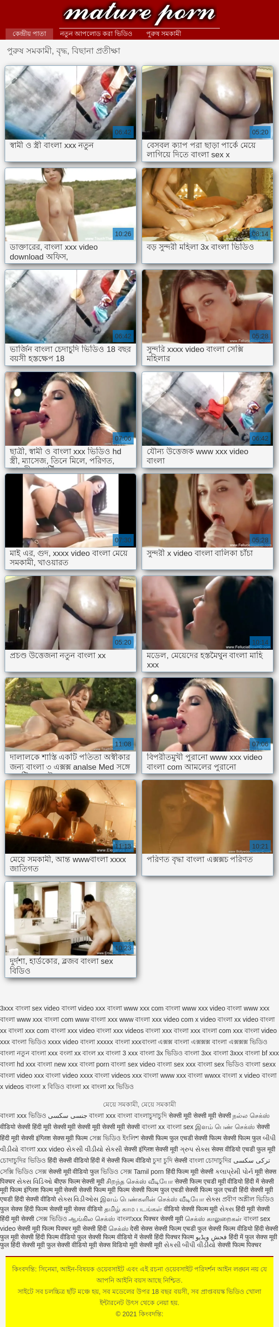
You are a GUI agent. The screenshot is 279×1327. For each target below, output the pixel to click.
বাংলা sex (180, 1126)
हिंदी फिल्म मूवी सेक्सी (190, 1171)
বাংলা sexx (260, 1064)
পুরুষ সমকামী (164, 33)
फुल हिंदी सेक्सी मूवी (22, 1245)
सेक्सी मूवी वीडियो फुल (74, 1171)
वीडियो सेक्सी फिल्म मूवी (191, 1209)
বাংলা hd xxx (17, 1064)
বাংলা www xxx (164, 1075)
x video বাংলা (213, 1019)
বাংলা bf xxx (262, 1053)
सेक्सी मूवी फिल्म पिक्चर (45, 1228)
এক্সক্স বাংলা (173, 1042)
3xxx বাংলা (15, 1008)
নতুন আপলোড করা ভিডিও (96, 33)
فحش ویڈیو (211, 1237)
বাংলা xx (77, 1086)
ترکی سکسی (251, 1160)
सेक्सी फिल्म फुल (242, 1138)
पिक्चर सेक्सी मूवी (163, 1218)
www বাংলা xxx (96, 1019)
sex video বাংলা (54, 1008)
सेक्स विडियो (113, 1245)
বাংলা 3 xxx (122, 1053)
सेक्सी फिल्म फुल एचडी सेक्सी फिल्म (182, 1138)
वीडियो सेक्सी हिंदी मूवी (25, 1126)
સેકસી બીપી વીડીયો (190, 1245)
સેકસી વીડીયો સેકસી (94, 1149)
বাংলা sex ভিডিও (220, 1064)
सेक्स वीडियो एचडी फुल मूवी (243, 1149)
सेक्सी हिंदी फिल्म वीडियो (49, 1237)
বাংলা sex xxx (176, 1064)
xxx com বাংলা (45, 1030)
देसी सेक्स (141, 1228)
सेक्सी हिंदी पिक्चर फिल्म (166, 1237)
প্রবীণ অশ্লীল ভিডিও (248, 1199)
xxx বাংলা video (255, 1030)
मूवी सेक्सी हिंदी (90, 1228)
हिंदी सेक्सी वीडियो (68, 1160)
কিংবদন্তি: (139, 15)
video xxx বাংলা (100, 1008)
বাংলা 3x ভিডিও (161, 1053)
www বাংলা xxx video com (156, 1019)
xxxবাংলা (144, 1042)
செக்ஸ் (119, 1228)
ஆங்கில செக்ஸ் (91, 1218)
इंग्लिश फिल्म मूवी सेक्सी (51, 1190)
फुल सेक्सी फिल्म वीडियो (224, 1228)
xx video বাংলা (254, 1019)
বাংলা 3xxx (228, 1053)
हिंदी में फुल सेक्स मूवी (253, 1237)
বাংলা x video (240, 1075)
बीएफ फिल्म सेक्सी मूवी (79, 1181)
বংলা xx (70, 1053)
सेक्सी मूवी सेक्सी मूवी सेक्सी (200, 1115)
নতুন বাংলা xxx (37, 1053)
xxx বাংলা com (211, 1030)
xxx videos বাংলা (136, 1030)
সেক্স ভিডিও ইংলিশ (114, 1138)
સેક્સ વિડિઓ (34, 1181)
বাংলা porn (94, 1064)
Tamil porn (149, 1171)
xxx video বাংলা (89, 1030)
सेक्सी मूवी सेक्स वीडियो (77, 1209)
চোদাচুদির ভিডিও (24, 1160)
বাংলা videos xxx (118, 1075)
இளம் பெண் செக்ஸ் (225, 1126)
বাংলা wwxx (204, 1075)
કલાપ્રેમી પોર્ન (235, 1171)
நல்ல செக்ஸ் (251, 1115)
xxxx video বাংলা (71, 1042)
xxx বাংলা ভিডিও (23, 1042)
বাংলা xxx (102, 1115)
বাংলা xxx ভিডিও (23, 1115)
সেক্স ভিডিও (51, 1218)
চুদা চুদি (163, 1160)
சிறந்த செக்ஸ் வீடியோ (140, 1181)
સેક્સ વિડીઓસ (78, 1199)
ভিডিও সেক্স (116, 1171)
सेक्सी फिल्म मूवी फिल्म (105, 1190)
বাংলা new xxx (57, 1064)
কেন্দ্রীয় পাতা (29, 33)
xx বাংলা (11, 1030)
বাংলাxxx (130, 1218)
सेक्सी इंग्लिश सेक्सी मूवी (152, 1149)
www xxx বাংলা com (45, 1019)
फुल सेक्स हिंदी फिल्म (24, 1209)
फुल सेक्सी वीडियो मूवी (72, 1245)
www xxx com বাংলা (152, 1008)
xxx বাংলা (175, 1030)
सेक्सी (180, 1160)
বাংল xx (93, 1053)
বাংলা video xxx (22, 1075)
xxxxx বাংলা (113, 1042)
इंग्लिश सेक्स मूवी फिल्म (63, 1138)
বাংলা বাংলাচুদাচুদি (143, 1115)
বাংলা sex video (133, 1064)
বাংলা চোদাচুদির (210, 1160)
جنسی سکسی (68, 1115)
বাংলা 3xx (197, 1053)
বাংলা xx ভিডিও (112, 1086)
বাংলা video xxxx (69, 1075)
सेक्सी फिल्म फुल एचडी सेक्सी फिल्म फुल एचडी (184, 1190)
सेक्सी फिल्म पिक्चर (239, 1245)
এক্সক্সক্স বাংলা (209, 1042)
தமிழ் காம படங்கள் (133, 1209)
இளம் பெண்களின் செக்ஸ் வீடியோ (152, 1199)
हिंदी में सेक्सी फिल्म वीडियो (121, 1160)
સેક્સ (213, 1199)
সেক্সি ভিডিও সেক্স (23, 1171)
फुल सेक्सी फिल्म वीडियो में (108, 1237)
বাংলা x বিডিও (45, 1086)
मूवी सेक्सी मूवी (145, 1245)
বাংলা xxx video (42, 1149)
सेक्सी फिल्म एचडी (175, 1228)
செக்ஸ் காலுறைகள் (213, 1218)
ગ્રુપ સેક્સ (195, 1149)
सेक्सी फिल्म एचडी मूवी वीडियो (210, 1181)
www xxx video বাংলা (212, 1008)
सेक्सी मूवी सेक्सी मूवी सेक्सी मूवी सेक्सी (97, 1126)
